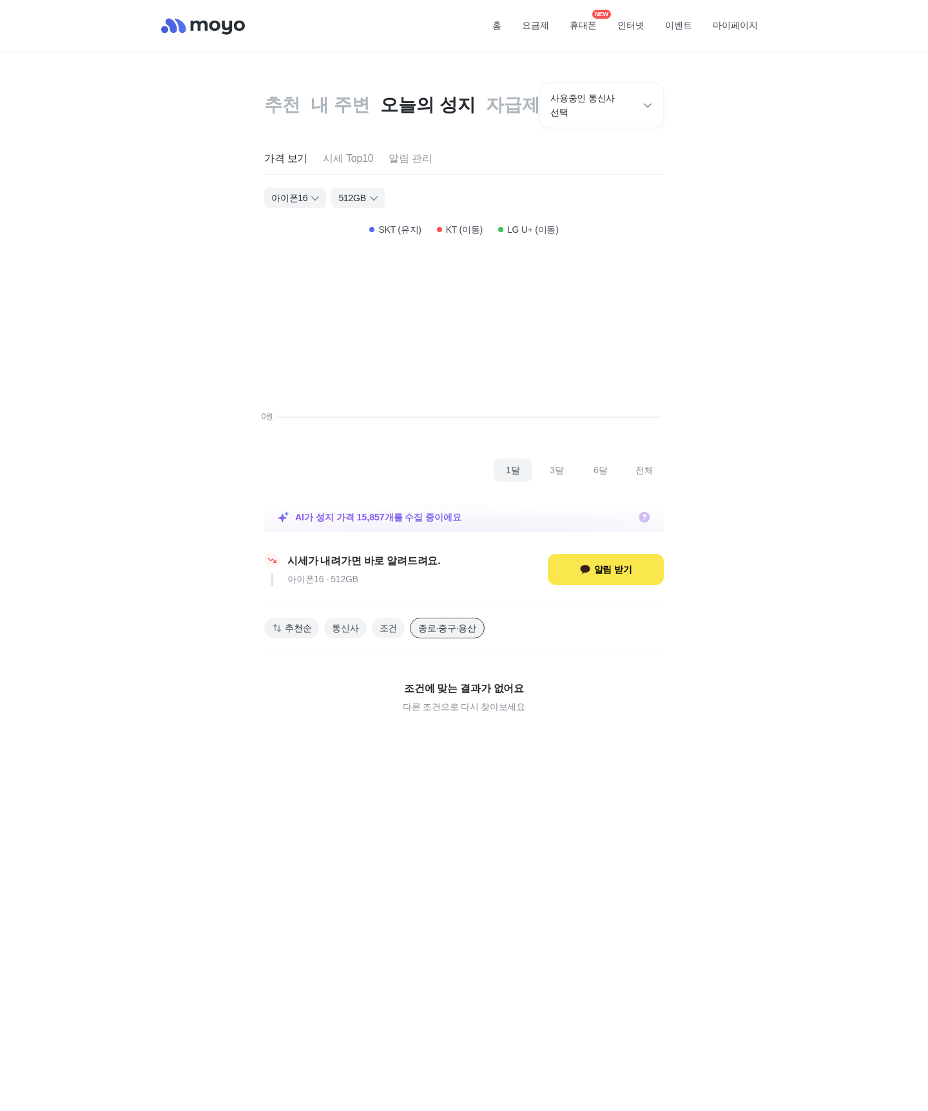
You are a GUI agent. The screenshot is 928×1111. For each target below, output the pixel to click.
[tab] (285, 159)
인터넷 (630, 25)
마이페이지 (735, 25)
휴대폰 (588, 21)
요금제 (535, 25)
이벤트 (678, 25)
